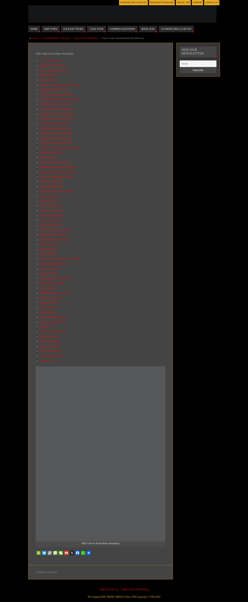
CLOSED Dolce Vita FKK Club (55, 104)
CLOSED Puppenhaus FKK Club (55, 128)
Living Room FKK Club (51, 210)
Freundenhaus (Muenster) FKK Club (57, 172)
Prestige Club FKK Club (51, 283)
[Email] (198, 63)
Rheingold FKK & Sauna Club (54, 293)
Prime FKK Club (47, 288)
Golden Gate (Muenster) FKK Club (56, 176)
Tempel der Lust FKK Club (52, 331)
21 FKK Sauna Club (49, 60)
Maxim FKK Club (48, 244)
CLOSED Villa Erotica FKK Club (56, 143)
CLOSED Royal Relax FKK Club (56, 133)
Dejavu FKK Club (48, 157)
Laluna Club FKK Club (50, 206)
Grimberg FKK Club (49, 196)
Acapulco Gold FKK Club (52, 65)
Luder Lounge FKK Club (51, 215)
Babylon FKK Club (49, 75)
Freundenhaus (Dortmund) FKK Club (57, 167)
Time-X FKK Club (48, 336)
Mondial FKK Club (49, 249)
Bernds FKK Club (48, 80)
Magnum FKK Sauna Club (52, 235)
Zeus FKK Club (47, 360)
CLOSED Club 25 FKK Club (53, 89)
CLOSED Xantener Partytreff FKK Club (59, 148)
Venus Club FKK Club (50, 351)
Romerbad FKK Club (49, 302)
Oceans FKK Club (48, 254)
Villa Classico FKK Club (51, 356)
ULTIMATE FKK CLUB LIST (133, 2)
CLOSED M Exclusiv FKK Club (55, 119)
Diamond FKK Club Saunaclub (54, 162)
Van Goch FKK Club (49, 346)
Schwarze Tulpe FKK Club (52, 322)
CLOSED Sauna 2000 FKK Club (55, 138)
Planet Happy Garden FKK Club (55, 278)
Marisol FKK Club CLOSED (53, 240)
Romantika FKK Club (50, 297)
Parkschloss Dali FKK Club (53, 264)
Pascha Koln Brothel (49, 268)
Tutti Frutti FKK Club (50, 341)
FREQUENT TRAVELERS (161, 2)
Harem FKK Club (48, 201)
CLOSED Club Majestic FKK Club (56, 94)
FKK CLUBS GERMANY (86, 38)
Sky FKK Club (46, 327)
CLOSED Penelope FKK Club (54, 123)
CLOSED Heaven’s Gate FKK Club (57, 114)
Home (35, 38)
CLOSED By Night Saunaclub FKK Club (59, 85)
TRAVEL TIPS (183, 2)
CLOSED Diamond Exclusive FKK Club (59, 99)
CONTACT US (211, 2)
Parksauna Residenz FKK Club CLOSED (59, 259)
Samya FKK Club (48, 312)
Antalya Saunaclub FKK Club (54, 70)
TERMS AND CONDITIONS (134, 589)
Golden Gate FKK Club (51, 181)
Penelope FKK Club (49, 273)
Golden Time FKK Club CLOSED (56, 191)
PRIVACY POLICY (108, 589)
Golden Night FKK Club (51, 186)
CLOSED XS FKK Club (51, 152)
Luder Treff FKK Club (50, 220)
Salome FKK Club (48, 307)
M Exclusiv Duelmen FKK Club (55, 230)
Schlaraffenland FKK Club (52, 317)
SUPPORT (197, 2)
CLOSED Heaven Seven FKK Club (56, 109)
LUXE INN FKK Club (50, 225)
